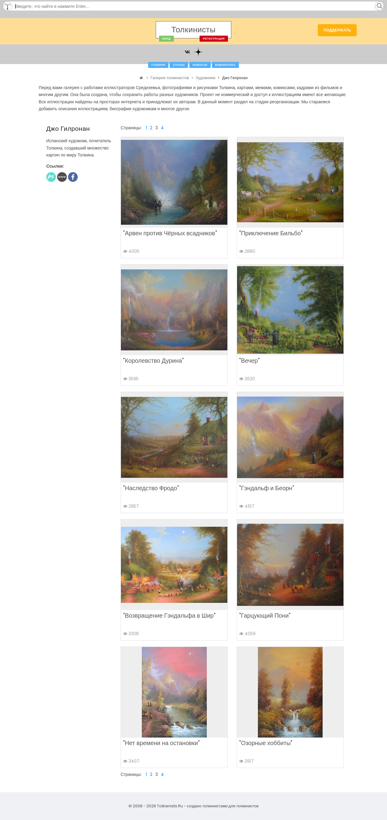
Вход (166, 38)
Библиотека (225, 65)
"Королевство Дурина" (153, 360)
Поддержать (337, 30)
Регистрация (214, 38)
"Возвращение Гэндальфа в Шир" (169, 615)
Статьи (179, 65)
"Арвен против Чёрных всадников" (170, 233)
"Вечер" (249, 360)
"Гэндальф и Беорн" (266, 488)
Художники (206, 77)
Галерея (158, 65)
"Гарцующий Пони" (265, 615)
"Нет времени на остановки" (161, 743)
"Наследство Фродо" (151, 488)
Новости (200, 65)
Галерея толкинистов (170, 77)
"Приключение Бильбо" (271, 233)
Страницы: (131, 128)
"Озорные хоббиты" (265, 743)
